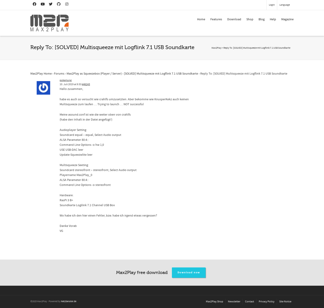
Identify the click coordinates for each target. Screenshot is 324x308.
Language (284, 5)
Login (272, 5)
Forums (59, 74)
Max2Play (216, 48)
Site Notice (285, 301)
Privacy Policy (266, 301)
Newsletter (234, 301)
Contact (249, 301)
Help (273, 19)
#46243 (86, 84)
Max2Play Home (41, 74)
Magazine (287, 19)
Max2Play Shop (214, 301)
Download (234, 19)
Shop (249, 19)
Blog (262, 19)
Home (201, 19)
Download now (189, 272)
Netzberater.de (68, 301)
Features (216, 19)
